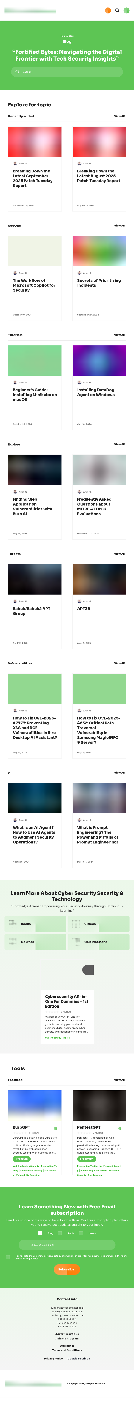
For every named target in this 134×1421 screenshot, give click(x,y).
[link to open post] (35, 180)
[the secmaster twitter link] (22, 1409)
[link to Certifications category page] (99, 948)
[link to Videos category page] (99, 930)
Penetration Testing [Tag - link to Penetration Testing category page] (87, 1175)
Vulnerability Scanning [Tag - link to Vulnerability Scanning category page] (28, 1184)
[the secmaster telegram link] (29, 1409)
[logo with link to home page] (30, 11)
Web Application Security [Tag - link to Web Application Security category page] (26, 1175)
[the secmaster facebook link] (7, 1409)
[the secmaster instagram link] (37, 1409)
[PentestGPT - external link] (117, 1135)
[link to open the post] (21, 1135)
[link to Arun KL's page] (23, 165)
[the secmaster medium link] (44, 1409)
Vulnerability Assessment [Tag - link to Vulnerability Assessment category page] (93, 1179)
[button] (78, 11)
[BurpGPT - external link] (53, 1135)
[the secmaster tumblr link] (52, 1409)
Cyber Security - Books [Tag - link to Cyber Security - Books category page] (57, 1044)
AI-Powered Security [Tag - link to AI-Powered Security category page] (31, 1179)
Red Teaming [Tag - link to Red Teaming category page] (95, 1184)
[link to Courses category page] (35, 948)
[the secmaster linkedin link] (14, 1409)
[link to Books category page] (35, 930)
